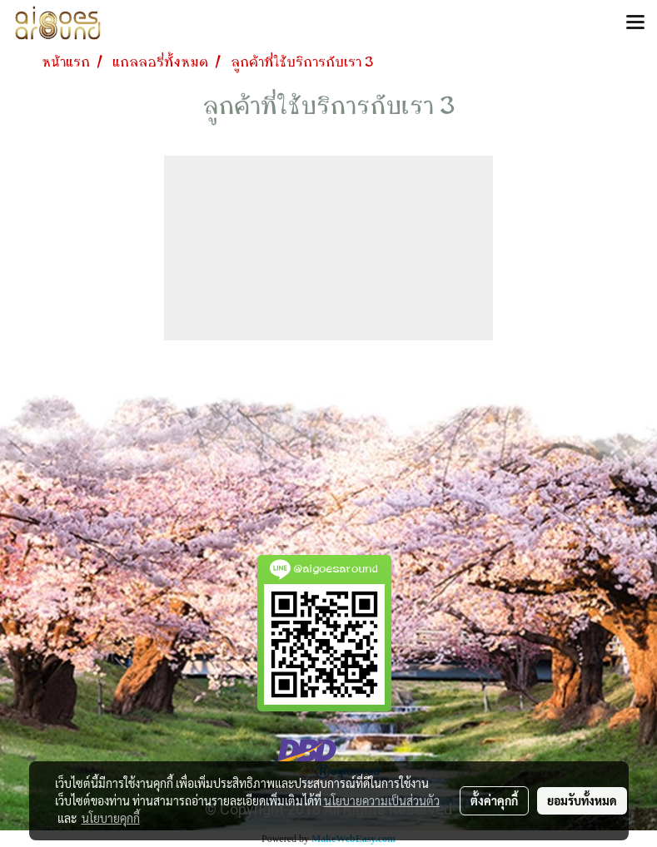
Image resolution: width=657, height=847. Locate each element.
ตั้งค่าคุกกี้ (494, 800)
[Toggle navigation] (635, 23)
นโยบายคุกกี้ (111, 817)
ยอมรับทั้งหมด (582, 800)
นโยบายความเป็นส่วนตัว (382, 800)
